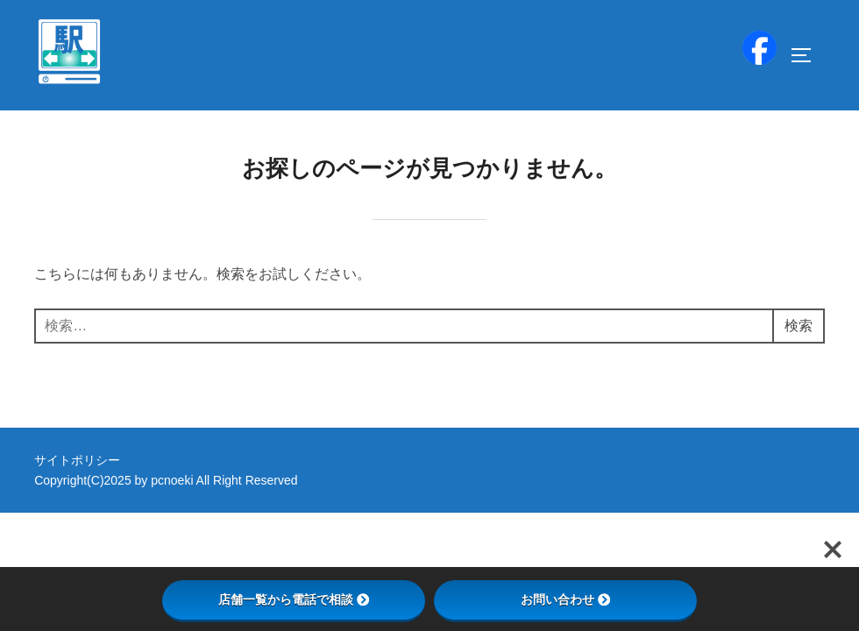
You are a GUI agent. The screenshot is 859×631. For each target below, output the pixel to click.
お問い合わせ (565, 599)
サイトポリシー (77, 460)
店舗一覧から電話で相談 (293, 599)
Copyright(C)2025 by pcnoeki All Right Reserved (165, 480)
